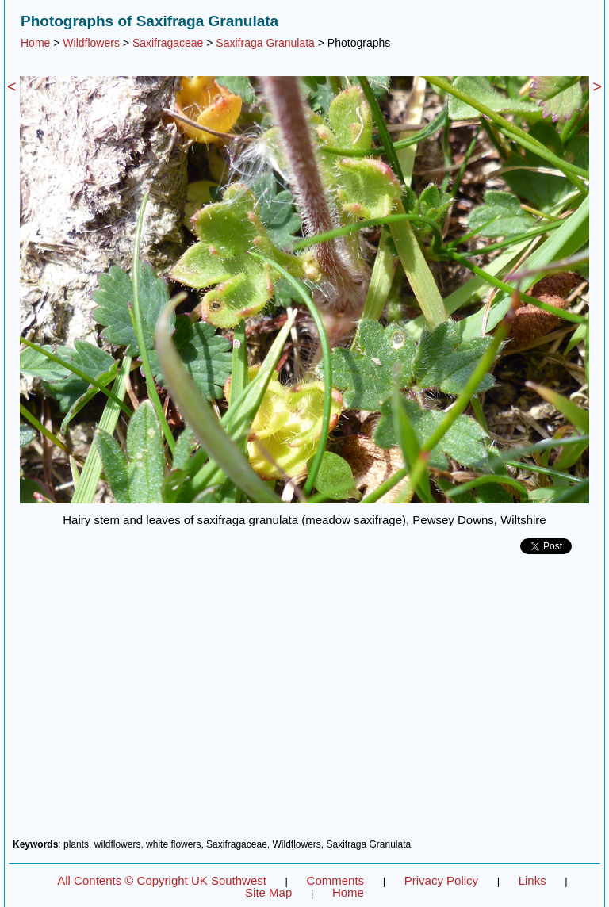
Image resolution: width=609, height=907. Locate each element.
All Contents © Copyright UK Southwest (161, 880)
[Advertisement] (304, 702)
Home (35, 42)
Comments (336, 880)
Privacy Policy (441, 880)
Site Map (268, 892)
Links (532, 880)
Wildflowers (91, 42)
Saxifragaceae (168, 42)
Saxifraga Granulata (265, 42)
